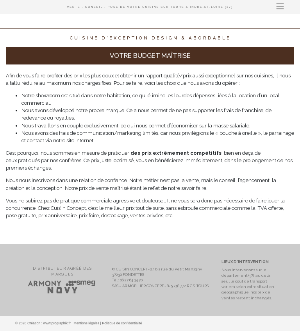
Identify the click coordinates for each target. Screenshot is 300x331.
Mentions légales (86, 323)
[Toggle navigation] (280, 6)
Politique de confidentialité (122, 323)
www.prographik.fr (57, 323)
